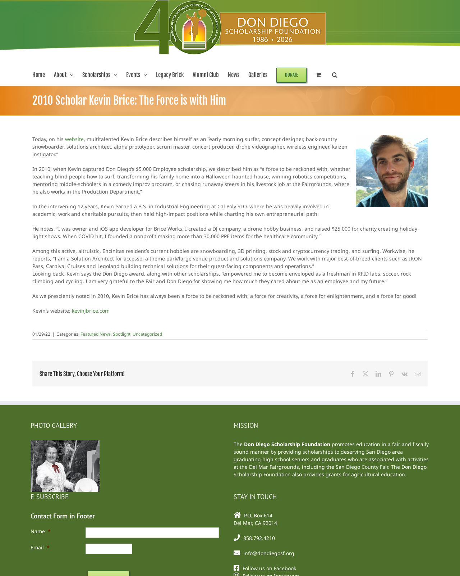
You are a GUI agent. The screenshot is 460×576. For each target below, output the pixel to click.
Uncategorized (147, 334)
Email (40, 547)
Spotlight (121, 334)
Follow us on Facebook (269, 568)
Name (41, 531)
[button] (334, 75)
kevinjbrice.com (91, 310)
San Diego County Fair (362, 466)
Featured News (95, 334)
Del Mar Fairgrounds (274, 466)
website (74, 139)
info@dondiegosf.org (268, 553)
